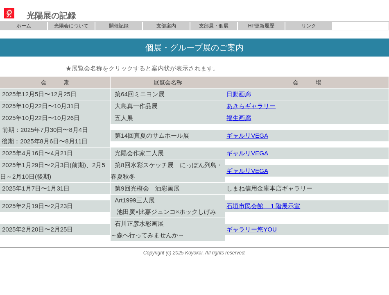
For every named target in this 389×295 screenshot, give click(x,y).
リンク (308, 26)
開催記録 (119, 26)
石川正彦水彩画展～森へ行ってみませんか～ (147, 229)
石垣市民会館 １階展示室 (263, 205)
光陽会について (71, 26)
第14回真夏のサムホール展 (152, 135)
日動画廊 (238, 94)
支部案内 (166, 26)
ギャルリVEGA (247, 135)
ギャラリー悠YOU (251, 229)
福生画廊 (238, 117)
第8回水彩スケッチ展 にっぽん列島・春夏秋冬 (166, 170)
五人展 (124, 117)
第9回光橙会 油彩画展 (147, 188)
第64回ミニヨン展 (140, 94)
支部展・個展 (213, 26)
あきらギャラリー (251, 105)
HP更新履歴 (261, 26)
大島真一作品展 (136, 105)
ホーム (23, 26)
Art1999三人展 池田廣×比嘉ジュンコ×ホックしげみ (163, 206)
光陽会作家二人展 (139, 153)
